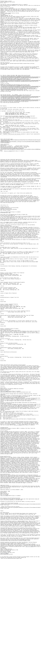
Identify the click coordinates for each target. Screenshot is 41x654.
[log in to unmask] (11, 5)
